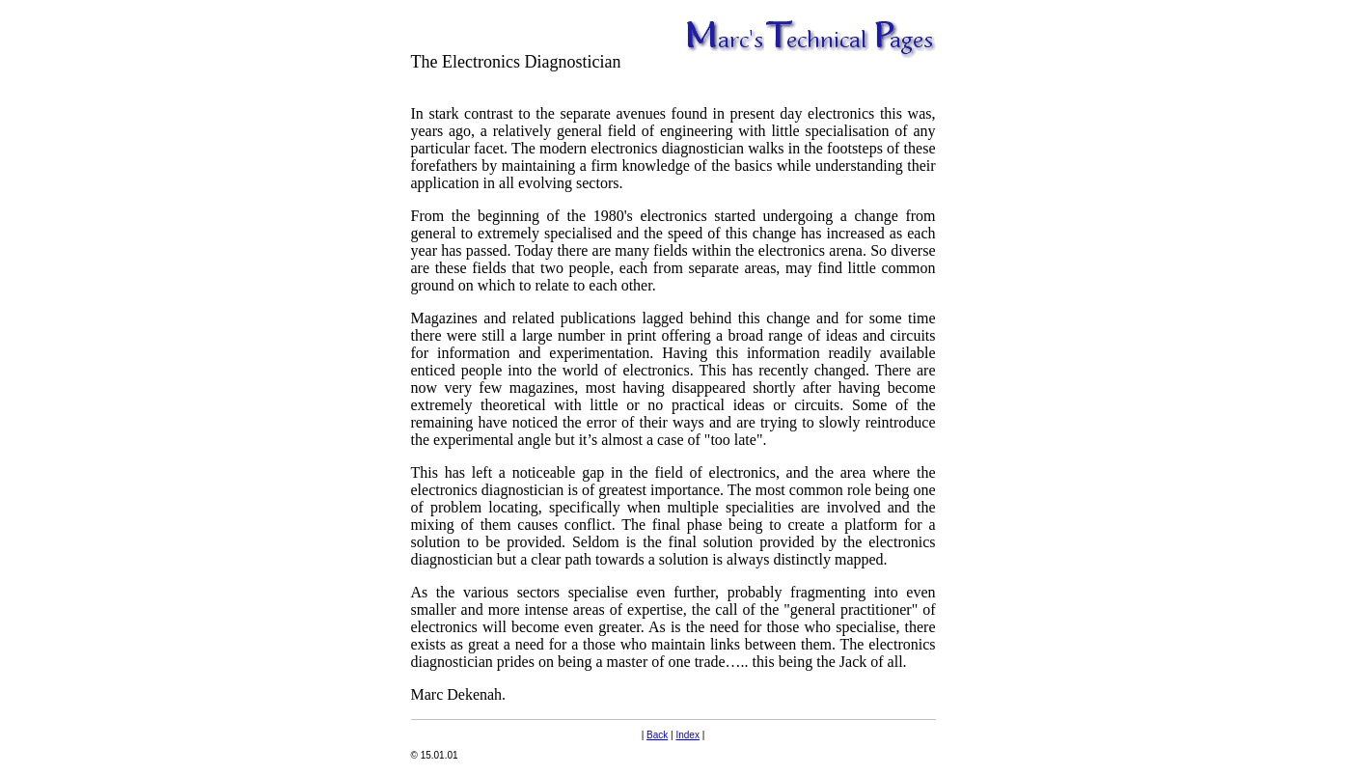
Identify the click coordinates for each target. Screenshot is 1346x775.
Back (657, 735)
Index (687, 735)
